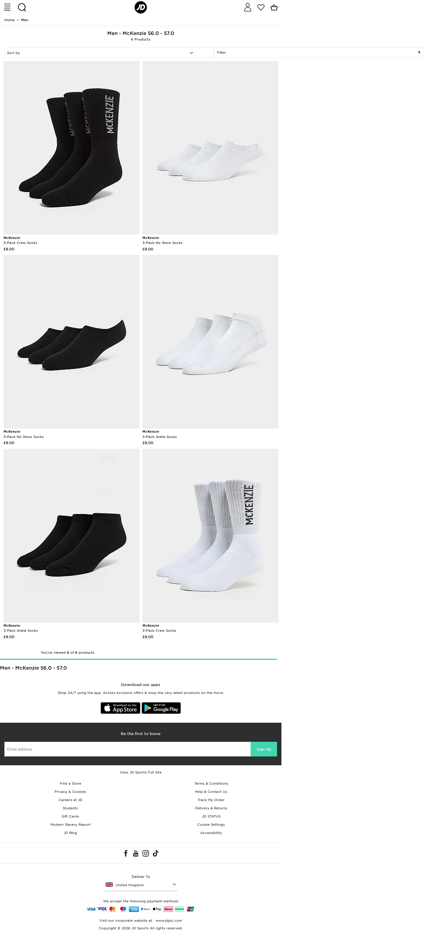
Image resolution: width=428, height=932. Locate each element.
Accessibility (211, 833)
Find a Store (70, 783)
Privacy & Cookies (70, 792)
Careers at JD (70, 800)
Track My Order (211, 800)
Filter (319, 53)
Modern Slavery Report (70, 825)
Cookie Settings (211, 825)
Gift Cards (70, 816)
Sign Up (264, 749)
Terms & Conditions (211, 783)
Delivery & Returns (211, 808)
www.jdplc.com (168, 920)
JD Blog (70, 833)
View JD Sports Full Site (141, 772)
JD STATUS (211, 816)
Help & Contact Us (211, 792)
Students (70, 808)
